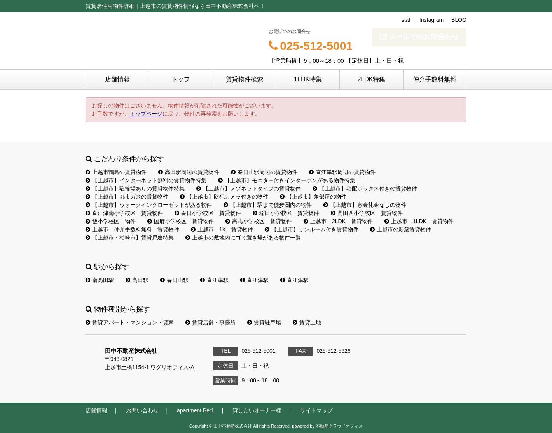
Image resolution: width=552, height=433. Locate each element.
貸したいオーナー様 (256, 410)
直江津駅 (214, 280)
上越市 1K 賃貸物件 (222, 229)
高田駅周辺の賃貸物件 (188, 172)
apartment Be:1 (195, 410)
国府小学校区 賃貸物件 (180, 221)
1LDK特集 (308, 79)
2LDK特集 (371, 79)
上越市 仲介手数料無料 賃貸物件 (132, 229)
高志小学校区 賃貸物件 (258, 221)
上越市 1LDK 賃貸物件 (419, 221)
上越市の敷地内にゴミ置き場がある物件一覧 (243, 237)
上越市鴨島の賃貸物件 (116, 172)
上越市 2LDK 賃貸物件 (338, 221)
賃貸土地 (307, 322)
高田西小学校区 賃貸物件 (367, 213)
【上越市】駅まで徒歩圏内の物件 (268, 205)
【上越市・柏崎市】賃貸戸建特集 (130, 237)
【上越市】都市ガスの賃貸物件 (127, 197)
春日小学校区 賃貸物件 (208, 213)
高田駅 (137, 280)
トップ (180, 79)
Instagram (431, 20)
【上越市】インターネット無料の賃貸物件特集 (146, 180)
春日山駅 (174, 280)
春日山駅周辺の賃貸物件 (264, 172)
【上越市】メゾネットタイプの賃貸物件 (248, 188)
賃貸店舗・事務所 (210, 322)
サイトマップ (316, 410)
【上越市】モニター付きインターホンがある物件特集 (286, 180)
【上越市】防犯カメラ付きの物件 (224, 197)
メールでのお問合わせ (419, 37)
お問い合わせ (142, 410)
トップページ (146, 114)
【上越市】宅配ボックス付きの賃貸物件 (365, 188)
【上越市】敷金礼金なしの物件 (364, 205)
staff (407, 20)
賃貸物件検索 (244, 79)
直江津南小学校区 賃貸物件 (124, 213)
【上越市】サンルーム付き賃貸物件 (311, 229)
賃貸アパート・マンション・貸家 (130, 322)
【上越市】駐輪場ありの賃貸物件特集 (135, 188)
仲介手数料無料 (434, 79)
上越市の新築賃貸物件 (400, 229)
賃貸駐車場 (264, 322)
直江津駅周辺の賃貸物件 (342, 172)
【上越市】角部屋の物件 (313, 197)
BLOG (458, 20)
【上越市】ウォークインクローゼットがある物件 (149, 205)
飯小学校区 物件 (111, 221)
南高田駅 (100, 280)
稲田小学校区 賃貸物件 (286, 213)
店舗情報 (117, 79)
